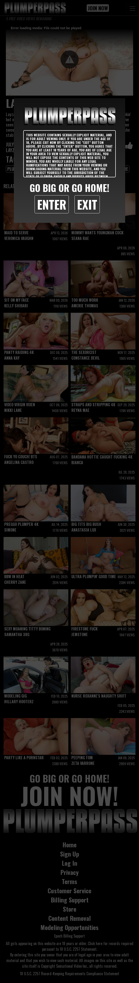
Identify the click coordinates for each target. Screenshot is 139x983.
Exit (87, 204)
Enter (51, 204)
